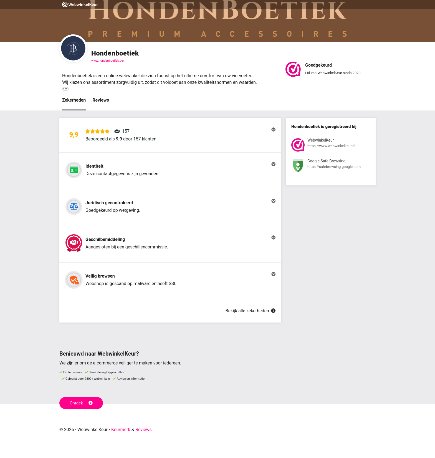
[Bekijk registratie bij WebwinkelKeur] (330, 145)
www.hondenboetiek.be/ (107, 60)
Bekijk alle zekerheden (250, 310)
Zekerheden (74, 100)
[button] (170, 135)
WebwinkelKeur (329, 73)
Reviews (100, 100)
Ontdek (81, 403)
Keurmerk (120, 429)
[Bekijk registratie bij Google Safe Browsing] (330, 166)
